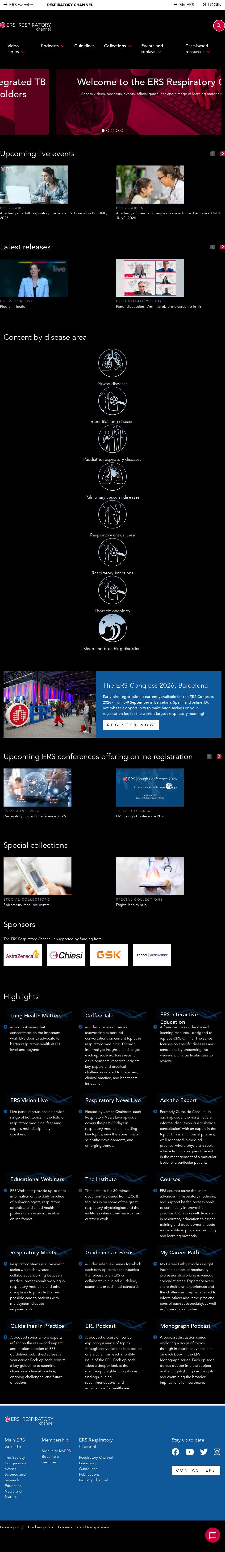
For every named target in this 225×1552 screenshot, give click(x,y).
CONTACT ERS (196, 1470)
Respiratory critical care (112, 535)
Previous (212, 153)
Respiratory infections (112, 572)
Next (222, 153)
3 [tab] (112, 130)
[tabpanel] (112, 102)
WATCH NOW (113, 120)
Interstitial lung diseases (112, 421)
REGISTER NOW (131, 725)
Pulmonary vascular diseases (112, 497)
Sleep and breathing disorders (112, 648)
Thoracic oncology (112, 610)
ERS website (21, 4)
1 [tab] (103, 130)
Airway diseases (112, 383)
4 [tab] (117, 130)
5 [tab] (122, 130)
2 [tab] (107, 130)
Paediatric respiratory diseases (112, 459)
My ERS (186, 4)
